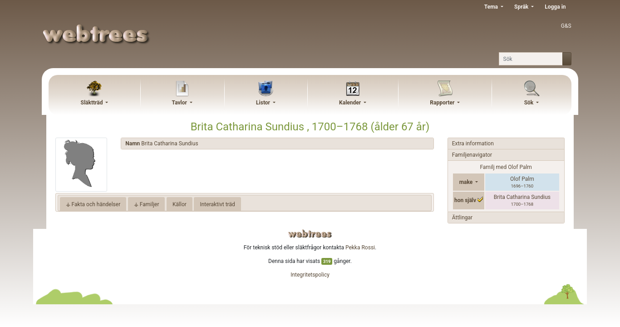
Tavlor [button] (180, 102)
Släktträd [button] (92, 102)
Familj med (505, 167)
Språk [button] (522, 7)
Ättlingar (462, 217)
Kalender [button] (350, 102)
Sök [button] (529, 102)
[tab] (277, 143)
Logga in (555, 7)
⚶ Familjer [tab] (146, 204)
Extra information (473, 143)
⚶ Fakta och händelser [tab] (93, 204)
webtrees (310, 233)
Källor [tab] (179, 204)
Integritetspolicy (310, 275)
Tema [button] (491, 7)
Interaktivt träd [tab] (217, 204)
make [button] (466, 182)
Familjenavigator (472, 155)
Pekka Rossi (360, 247)
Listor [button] (263, 102)
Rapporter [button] (443, 102)
